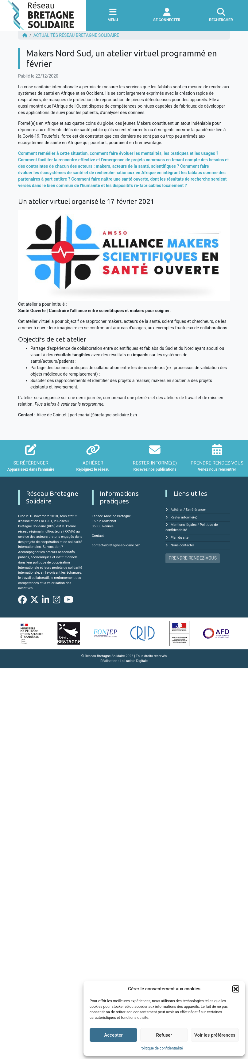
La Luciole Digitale (134, 661)
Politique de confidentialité (161, 1048)
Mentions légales (184, 525)
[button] (236, 989)
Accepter (113, 1035)
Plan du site (179, 538)
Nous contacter (182, 545)
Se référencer (196, 510)
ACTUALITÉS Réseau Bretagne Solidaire (76, 35)
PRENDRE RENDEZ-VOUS (193, 558)
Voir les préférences (214, 1035)
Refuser (164, 1035)
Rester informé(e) (184, 517)
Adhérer (177, 510)
